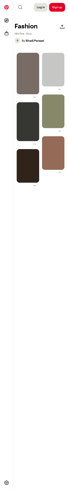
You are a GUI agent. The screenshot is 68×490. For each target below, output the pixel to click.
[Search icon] (20, 7)
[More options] (6, 482)
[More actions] (34, 97)
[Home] (6, 7)
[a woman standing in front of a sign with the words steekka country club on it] (53, 111)
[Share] (62, 27)
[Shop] (6, 33)
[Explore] (6, 20)
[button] (17, 40)
